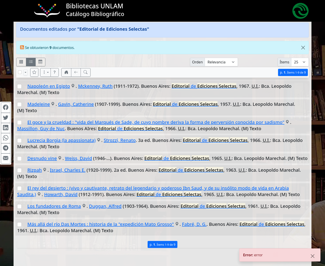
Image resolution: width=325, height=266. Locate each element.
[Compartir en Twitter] (5, 118)
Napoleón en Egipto (48, 86)
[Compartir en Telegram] (5, 148)
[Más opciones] (45, 72)
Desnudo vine (42, 158)
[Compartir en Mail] (5, 158)
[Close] (303, 47)
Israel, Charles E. (67, 170)
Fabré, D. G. (194, 224)
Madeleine (38, 104)
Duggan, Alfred (105, 206)
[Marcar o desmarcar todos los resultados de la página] (20, 72)
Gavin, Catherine (76, 104)
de (204, 86)
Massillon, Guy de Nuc (41, 128)
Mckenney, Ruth (95, 86)
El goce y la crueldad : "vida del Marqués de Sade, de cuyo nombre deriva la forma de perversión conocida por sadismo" (155, 122)
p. (293, 72)
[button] (55, 72)
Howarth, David (60, 194)
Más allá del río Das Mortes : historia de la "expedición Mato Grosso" (100, 224)
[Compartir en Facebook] (5, 107)
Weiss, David (78, 158)
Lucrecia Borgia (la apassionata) (61, 140)
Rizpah (34, 170)
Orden (197, 62)
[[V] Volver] (76, 72)
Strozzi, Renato (120, 140)
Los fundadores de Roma (54, 206)
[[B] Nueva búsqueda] (86, 72)
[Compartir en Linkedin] (5, 128)
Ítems (284, 62)
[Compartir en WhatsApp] (5, 138)
